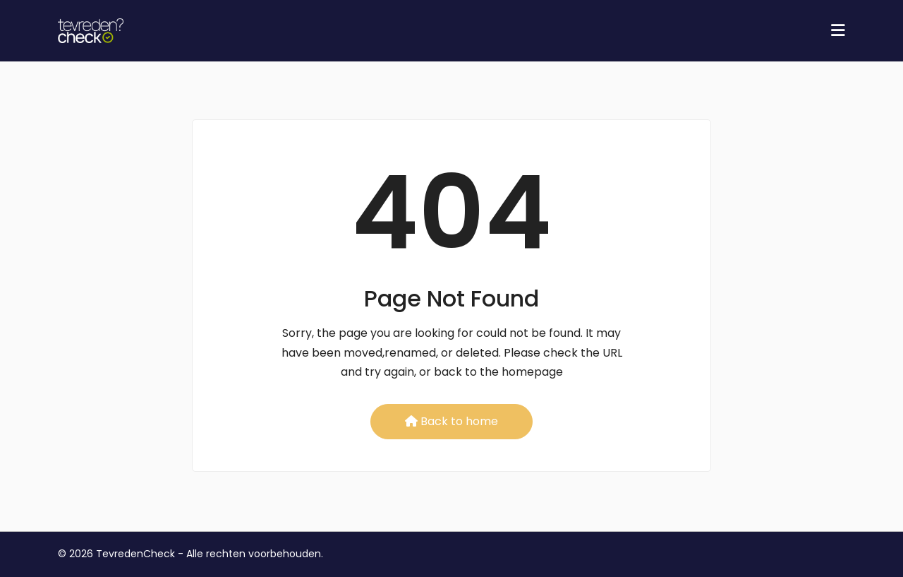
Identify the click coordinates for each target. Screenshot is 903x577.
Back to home (451, 421)
